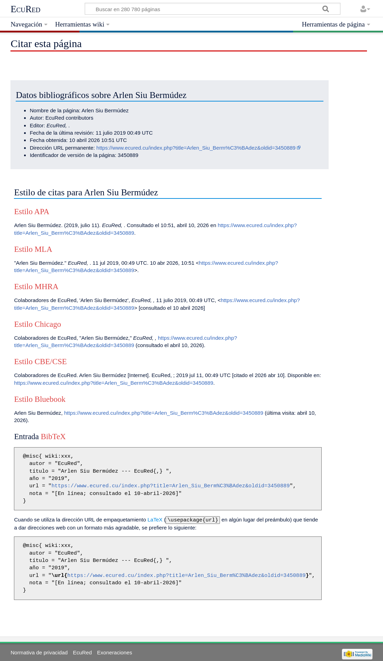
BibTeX (53, 436)
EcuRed (25, 9)
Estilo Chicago (37, 324)
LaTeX (154, 520)
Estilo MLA (33, 249)
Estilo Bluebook (40, 399)
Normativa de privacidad (39, 652)
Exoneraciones (114, 652)
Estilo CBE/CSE (40, 361)
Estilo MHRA (36, 286)
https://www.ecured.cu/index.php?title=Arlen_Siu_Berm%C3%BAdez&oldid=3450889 (196, 148)
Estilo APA (31, 211)
